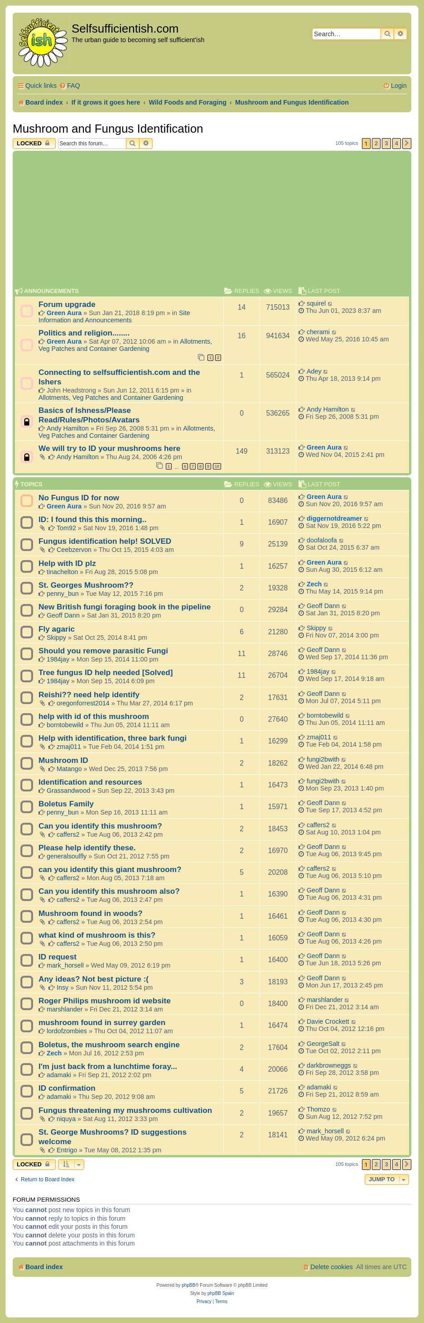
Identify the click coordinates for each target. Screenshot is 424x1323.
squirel (316, 303)
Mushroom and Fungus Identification (108, 128)
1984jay (58, 659)
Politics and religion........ (84, 332)
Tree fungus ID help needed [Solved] (106, 672)
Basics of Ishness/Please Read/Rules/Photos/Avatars (89, 415)
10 (217, 466)
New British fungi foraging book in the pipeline (125, 606)
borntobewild (65, 725)
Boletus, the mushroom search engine (109, 1044)
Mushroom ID (63, 760)
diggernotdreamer (334, 518)
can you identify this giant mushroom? (110, 869)
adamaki (59, 1075)
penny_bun (63, 593)
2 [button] (376, 143)
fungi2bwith (323, 759)
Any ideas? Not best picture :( (94, 978)
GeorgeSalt (323, 1043)
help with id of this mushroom (94, 716)
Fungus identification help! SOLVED (105, 541)
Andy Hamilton (68, 428)
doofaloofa (322, 540)
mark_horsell (65, 965)
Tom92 (66, 528)
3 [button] (386, 143)
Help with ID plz (67, 563)
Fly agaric (57, 628)
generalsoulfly (67, 856)
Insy (62, 987)
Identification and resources (90, 781)
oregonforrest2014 (83, 703)
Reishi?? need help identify (89, 694)
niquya (66, 1118)
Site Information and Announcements (114, 316)
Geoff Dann (63, 615)
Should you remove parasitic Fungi (103, 650)
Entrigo (67, 1150)
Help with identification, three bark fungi (113, 738)
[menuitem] (69, 86)
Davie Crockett (328, 1021)
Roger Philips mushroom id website (105, 1000)
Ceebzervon (74, 549)
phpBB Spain (220, 1293)
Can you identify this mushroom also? (109, 891)
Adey (314, 371)
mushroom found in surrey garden (102, 1022)
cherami (318, 332)
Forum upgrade (67, 304)
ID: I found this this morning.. (92, 519)
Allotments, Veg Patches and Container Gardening (125, 345)
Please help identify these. (87, 847)
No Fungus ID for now (79, 497)
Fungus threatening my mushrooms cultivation (125, 1110)
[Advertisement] (212, 221)
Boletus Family (66, 803)
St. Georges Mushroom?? (86, 585)
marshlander (64, 1009)
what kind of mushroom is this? (97, 935)
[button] (406, 143)
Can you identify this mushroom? (100, 825)
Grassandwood (68, 790)
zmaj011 (69, 746)
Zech (314, 584)
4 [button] (396, 143)
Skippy (56, 637)
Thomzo (318, 1109)
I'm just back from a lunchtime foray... (108, 1066)
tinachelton (62, 571)
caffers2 (68, 834)
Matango (69, 768)
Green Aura (64, 312)
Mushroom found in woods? (91, 913)
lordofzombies (67, 1031)
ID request (58, 956)
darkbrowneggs (329, 1065)
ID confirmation (67, 1088)
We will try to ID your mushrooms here (109, 448)
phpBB (188, 1285)
